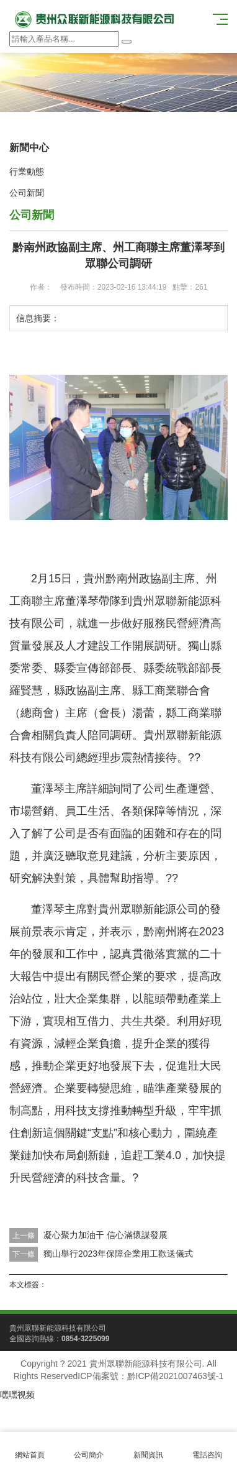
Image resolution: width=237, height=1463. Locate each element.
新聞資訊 (148, 1447)
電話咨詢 (208, 1447)
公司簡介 (89, 1447)
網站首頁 (30, 1447)
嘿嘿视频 (17, 1395)
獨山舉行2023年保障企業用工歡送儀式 (118, 1254)
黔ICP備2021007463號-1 (175, 1376)
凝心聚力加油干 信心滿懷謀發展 (105, 1235)
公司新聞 (26, 193)
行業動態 (26, 172)
